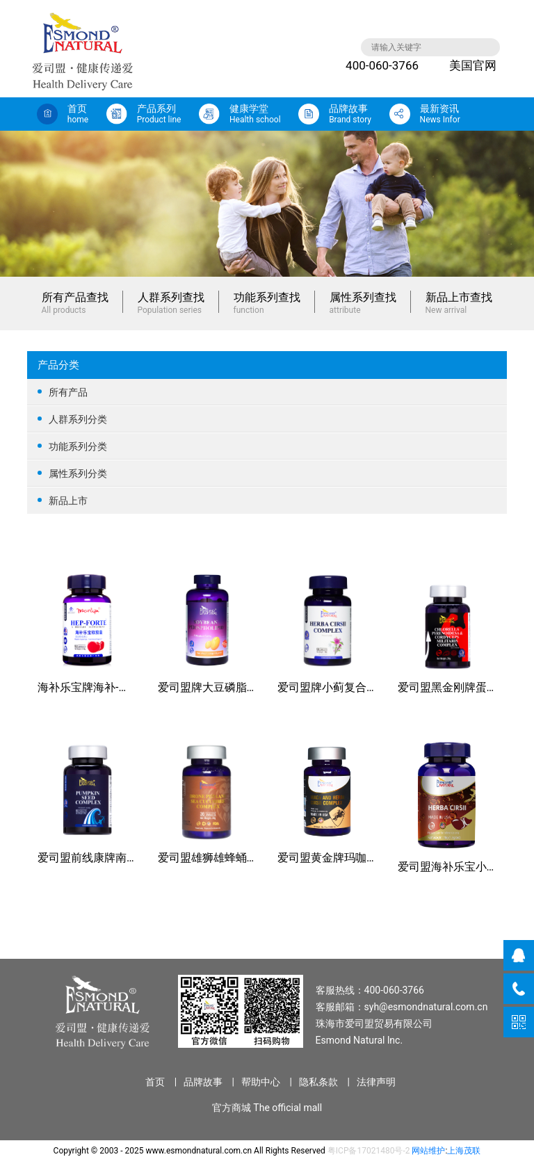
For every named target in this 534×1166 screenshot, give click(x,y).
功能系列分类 (267, 446)
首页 (155, 1081)
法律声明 (376, 1081)
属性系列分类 (267, 473)
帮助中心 (260, 1081)
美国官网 (462, 65)
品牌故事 (203, 1081)
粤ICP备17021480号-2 (368, 1151)
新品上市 (267, 500)
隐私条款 (318, 1081)
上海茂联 (463, 1151)
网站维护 (428, 1151)
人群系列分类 (267, 419)
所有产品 (267, 392)
